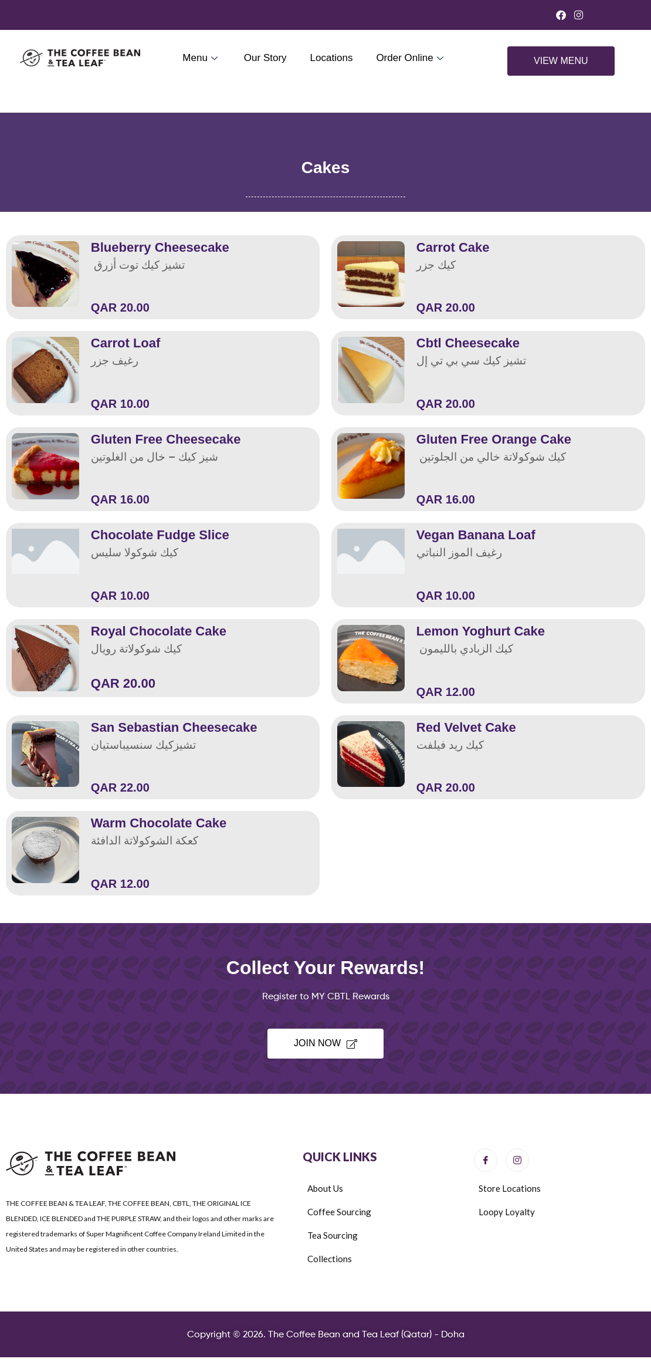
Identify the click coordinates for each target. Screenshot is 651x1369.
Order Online (411, 57)
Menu (201, 57)
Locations (331, 57)
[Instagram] (517, 1160)
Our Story (265, 57)
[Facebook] (485, 1160)
